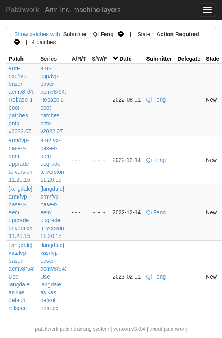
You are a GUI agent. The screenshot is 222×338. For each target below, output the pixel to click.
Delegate (189, 59)
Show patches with (37, 34)
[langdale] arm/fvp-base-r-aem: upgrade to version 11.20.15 (21, 212)
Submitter (159, 59)
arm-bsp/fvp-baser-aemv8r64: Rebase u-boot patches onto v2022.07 (22, 99)
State (212, 59)
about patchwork (168, 329)
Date (125, 59)
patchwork (46, 329)
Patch (16, 59)
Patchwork (22, 10)
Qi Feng (156, 100)
